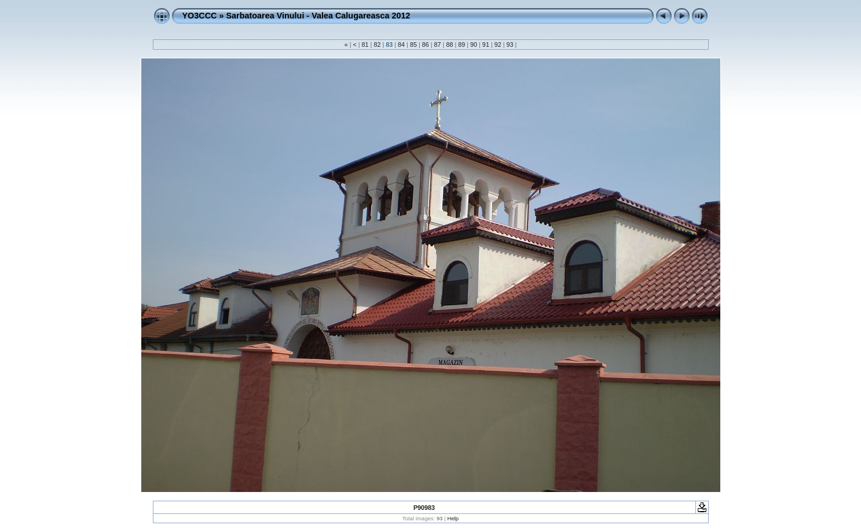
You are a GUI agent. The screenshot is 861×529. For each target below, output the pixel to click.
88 (449, 44)
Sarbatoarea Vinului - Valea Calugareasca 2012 (318, 15)
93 (510, 44)
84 (401, 44)
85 (413, 44)
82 (377, 44)
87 (438, 44)
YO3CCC (199, 15)
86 (425, 44)
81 (365, 44)
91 (486, 44)
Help (453, 518)
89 (461, 44)
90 (473, 44)
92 (498, 44)
